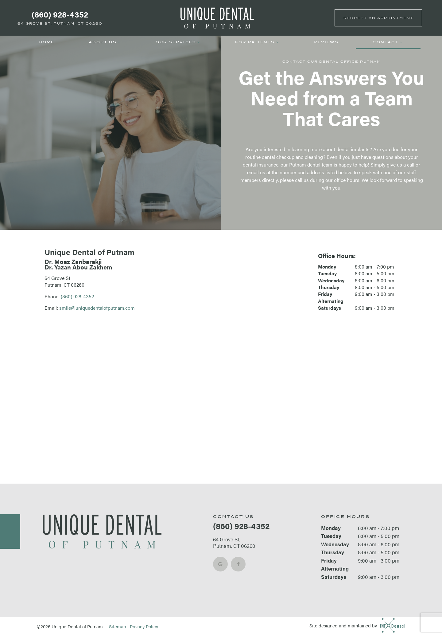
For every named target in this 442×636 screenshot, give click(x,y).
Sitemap (117, 626)
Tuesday (327, 273)
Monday (327, 266)
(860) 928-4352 (60, 14)
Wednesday (331, 280)
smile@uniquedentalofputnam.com (97, 307)
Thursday (328, 287)
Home (47, 42)
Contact (388, 42)
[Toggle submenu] (119, 42)
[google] (220, 564)
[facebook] (238, 564)
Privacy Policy (144, 626)
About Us (105, 42)
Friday (325, 294)
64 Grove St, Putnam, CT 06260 (59, 23)
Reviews (326, 42)
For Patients (257, 42)
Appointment (378, 18)
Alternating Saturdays (330, 304)
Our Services (178, 42)
